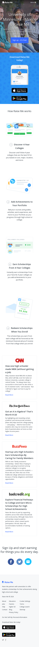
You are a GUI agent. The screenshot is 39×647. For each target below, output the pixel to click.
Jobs (3, 604)
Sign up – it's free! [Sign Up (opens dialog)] (20, 40)
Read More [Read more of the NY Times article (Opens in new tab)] (9, 435)
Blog (10, 610)
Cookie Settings (25, 601)
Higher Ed (12, 607)
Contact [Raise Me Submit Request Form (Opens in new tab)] (4, 610)
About (4, 601)
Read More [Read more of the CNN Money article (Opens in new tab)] (9, 395)
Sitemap (22, 610)
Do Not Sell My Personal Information (14, 617)
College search (25, 607)
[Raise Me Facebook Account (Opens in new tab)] (5, 639)
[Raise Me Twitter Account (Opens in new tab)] (3, 639)
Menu (33, 2)
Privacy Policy (13, 612)
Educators (12, 601)
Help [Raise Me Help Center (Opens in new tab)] (3, 607)
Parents (11, 604)
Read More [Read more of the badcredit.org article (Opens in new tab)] (9, 532)
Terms (22, 604)
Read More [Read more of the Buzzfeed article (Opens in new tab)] (9, 483)
